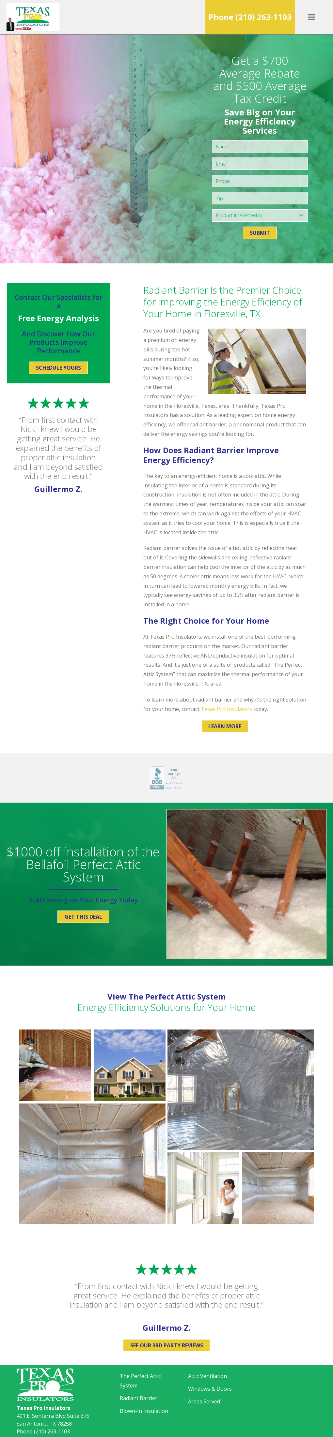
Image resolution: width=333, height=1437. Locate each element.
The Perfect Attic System (140, 1380)
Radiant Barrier (138, 1398)
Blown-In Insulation (144, 1411)
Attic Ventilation (207, 1376)
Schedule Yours (58, 367)
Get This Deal (83, 916)
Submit (260, 232)
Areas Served (204, 1401)
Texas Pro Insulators (226, 709)
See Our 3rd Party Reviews (166, 1345)
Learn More (224, 726)
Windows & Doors (210, 1388)
